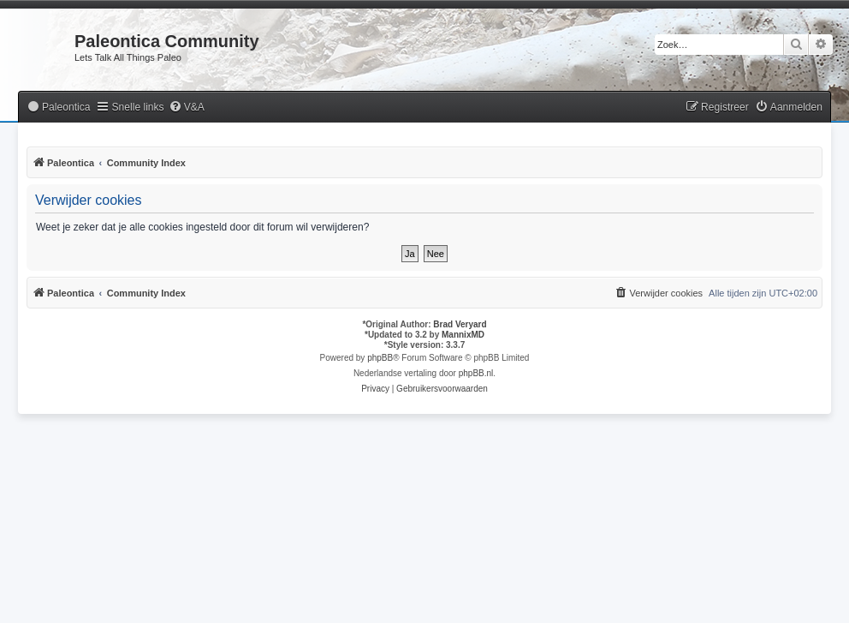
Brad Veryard (459, 324)
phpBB (380, 357)
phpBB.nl (476, 373)
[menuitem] (58, 107)
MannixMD (463, 334)
